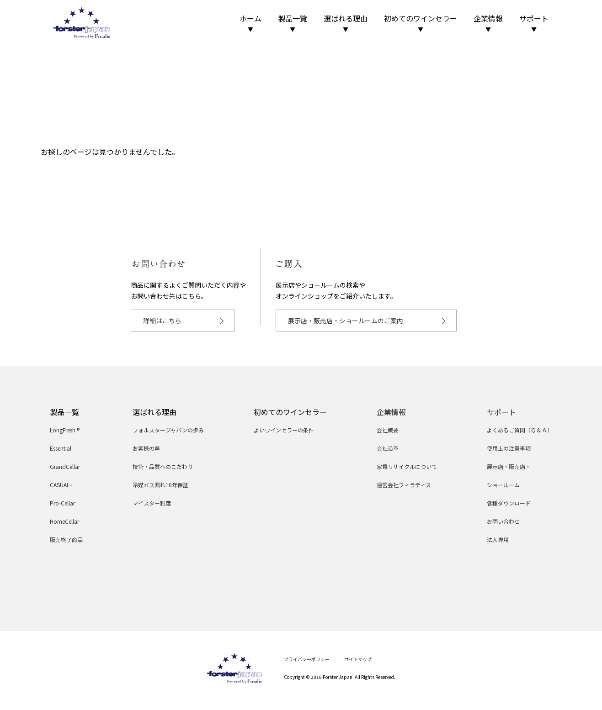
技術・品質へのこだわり (163, 466)
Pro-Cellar (62, 503)
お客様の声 (146, 448)
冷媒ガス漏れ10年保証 (160, 485)
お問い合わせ (503, 521)
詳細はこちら (162, 320)
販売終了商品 (66, 539)
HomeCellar (64, 521)
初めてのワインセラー (420, 23)
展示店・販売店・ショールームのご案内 (345, 320)
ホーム (250, 23)
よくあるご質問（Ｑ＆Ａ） (520, 430)
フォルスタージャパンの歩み (168, 430)
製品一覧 (292, 23)
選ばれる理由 (346, 23)
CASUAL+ (61, 485)
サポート (534, 23)
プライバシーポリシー (307, 659)
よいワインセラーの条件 (284, 430)
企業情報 (488, 23)
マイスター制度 (152, 503)
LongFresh (65, 430)
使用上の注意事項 (509, 448)
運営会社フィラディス (404, 485)
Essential (60, 448)
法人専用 (498, 539)
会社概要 (388, 430)
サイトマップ (358, 659)
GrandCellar (65, 466)
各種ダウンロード (509, 503)
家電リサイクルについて (407, 466)
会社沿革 (388, 448)
